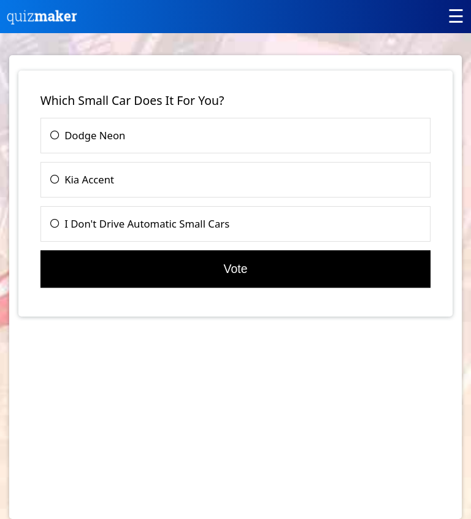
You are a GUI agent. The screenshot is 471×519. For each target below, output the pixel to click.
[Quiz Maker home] (42, 21)
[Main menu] (455, 15)
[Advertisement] (121, 424)
